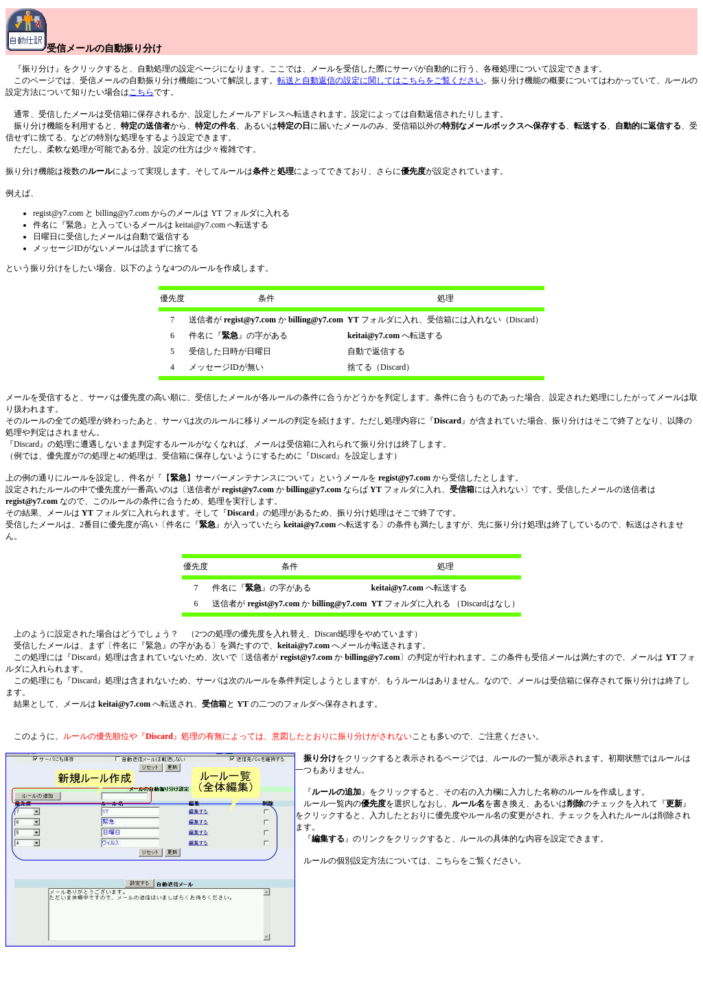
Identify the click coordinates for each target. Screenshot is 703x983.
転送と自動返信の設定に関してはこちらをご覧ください (380, 80)
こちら (141, 92)
